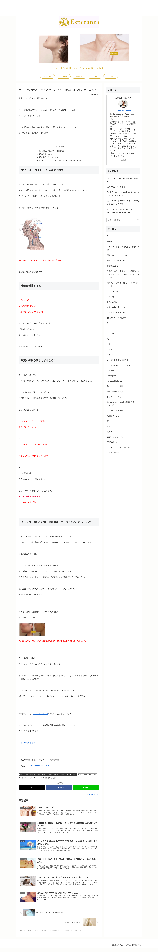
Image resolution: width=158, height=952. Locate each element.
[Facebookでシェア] (59, 788)
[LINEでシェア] (86, 788)
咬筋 (45, 778)
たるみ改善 (92, 775)
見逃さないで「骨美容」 (117, 187)
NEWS (111, 76)
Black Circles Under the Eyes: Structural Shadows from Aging (123, 193)
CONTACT (94, 76)
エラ (21, 778)
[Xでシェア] (32, 788)
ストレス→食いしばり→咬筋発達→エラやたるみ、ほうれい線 (60, 161)
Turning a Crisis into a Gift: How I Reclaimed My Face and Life (120, 210)
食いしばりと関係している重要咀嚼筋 (51, 151)
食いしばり (53, 778)
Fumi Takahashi (123, 111)
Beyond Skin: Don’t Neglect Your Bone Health (122, 180)
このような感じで (40, 714)
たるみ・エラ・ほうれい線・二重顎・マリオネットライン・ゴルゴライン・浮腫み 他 (43, 775)
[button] (138, 220)
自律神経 (73, 775)
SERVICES (63, 76)
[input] (123, 220)
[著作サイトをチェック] (122, 160)
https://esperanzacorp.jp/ (39, 767)
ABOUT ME (47, 76)
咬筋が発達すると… (44, 154)
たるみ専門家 (82, 775)
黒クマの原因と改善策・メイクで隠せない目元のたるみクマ (123, 202)
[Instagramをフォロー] (124, 160)
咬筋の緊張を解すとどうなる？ (48, 158)
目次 (56, 147)
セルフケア (29, 778)
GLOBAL (79, 76)
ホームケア (38, 778)
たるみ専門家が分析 (27, 743)
